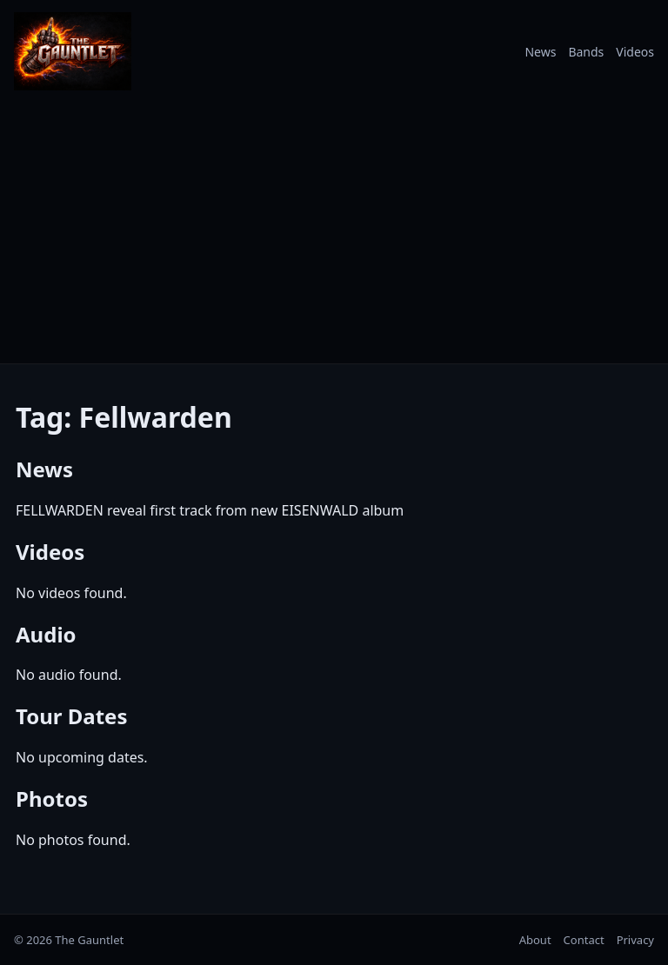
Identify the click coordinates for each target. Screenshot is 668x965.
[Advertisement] (334, 233)
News (540, 51)
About (535, 940)
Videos (635, 51)
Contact (584, 940)
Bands (586, 51)
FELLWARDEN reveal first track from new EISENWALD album (210, 510)
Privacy (635, 940)
